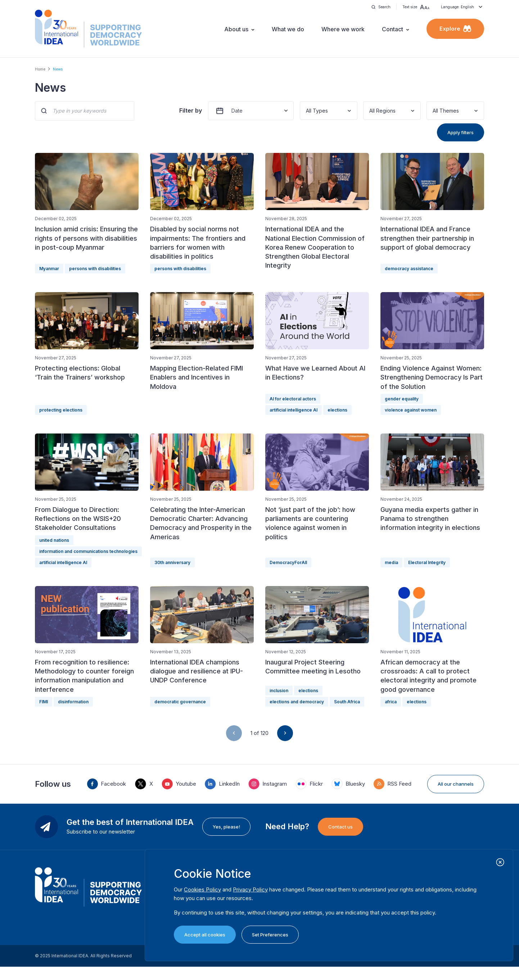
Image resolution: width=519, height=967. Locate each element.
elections (337, 410)
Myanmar (49, 268)
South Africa (347, 701)
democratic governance (180, 701)
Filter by (190, 110)
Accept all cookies (204, 935)
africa (391, 701)
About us (236, 29)
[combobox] (306, 111)
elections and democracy (297, 701)
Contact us (340, 827)
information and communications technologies (88, 551)
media (391, 562)
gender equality (402, 398)
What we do (288, 29)
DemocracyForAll (288, 562)
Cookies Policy (202, 889)
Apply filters (460, 132)
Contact (392, 29)
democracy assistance (409, 268)
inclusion (279, 690)
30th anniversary (172, 562)
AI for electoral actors (293, 398)
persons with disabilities (95, 268)
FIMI (43, 701)
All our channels (456, 784)
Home (40, 69)
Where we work (343, 29)
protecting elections (60, 410)
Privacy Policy (250, 889)
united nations (54, 540)
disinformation (73, 701)
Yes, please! (226, 827)
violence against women (411, 410)
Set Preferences (270, 935)
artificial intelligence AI (293, 410)
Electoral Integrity (427, 562)
